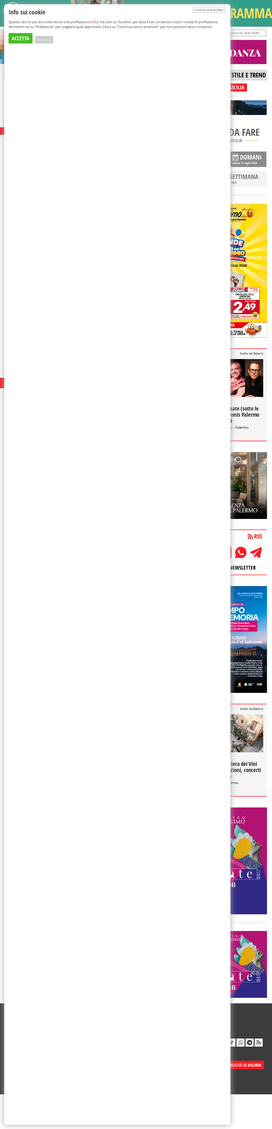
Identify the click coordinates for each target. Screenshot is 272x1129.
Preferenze (44, 39)
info (94, 21)
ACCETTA (20, 38)
